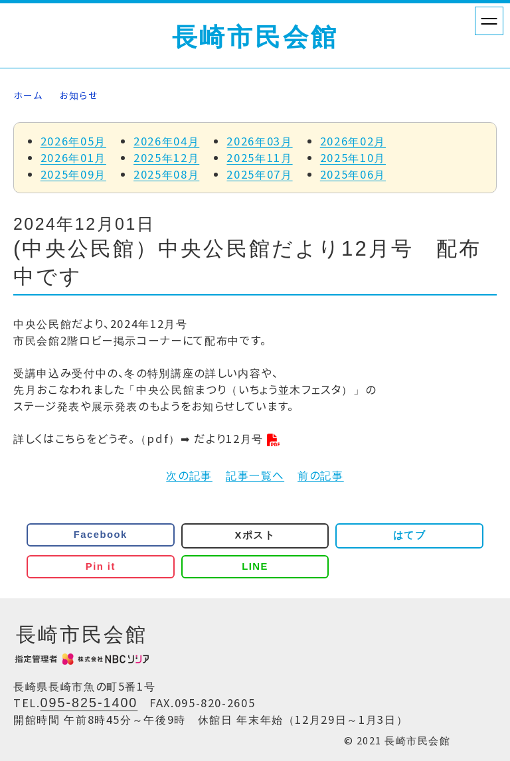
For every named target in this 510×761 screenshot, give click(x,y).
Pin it (101, 566)
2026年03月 (259, 141)
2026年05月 (73, 141)
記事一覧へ (255, 475)
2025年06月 (353, 174)
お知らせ (79, 95)
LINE (255, 566)
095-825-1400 (89, 702)
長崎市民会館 (255, 37)
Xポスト (255, 535)
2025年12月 (166, 157)
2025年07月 (259, 174)
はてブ (409, 535)
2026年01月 (73, 157)
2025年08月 (166, 174)
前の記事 (321, 475)
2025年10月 (353, 157)
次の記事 (189, 475)
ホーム (27, 95)
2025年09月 (73, 174)
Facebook (101, 534)
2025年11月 (259, 157)
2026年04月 (166, 141)
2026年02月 (353, 141)
